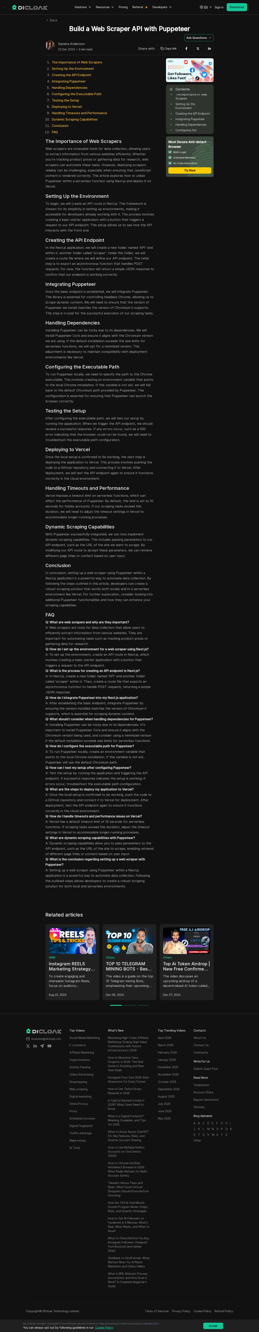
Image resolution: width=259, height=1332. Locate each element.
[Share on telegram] (42, 1046)
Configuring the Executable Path (76, 94)
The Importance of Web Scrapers (77, 62)
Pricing (123, 7)
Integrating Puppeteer (69, 81)
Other (197, 1140)
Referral (137, 7)
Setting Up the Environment (73, 69)
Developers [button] (162, 7)
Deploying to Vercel (67, 107)
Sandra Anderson (71, 44)
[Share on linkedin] (35, 1046)
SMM (52, 957)
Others (110, 957)
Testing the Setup (65, 100)
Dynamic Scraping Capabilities (75, 119)
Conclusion (60, 126)
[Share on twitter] (28, 1046)
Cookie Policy (202, 1311)
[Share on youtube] (49, 1046)
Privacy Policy (181, 1311)
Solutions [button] (83, 7)
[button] (206, 7)
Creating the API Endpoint (71, 75)
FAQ (55, 132)
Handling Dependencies (69, 88)
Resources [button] (105, 7)
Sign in (219, 7)
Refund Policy (224, 1311)
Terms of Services (157, 1311)
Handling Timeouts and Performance (79, 113)
